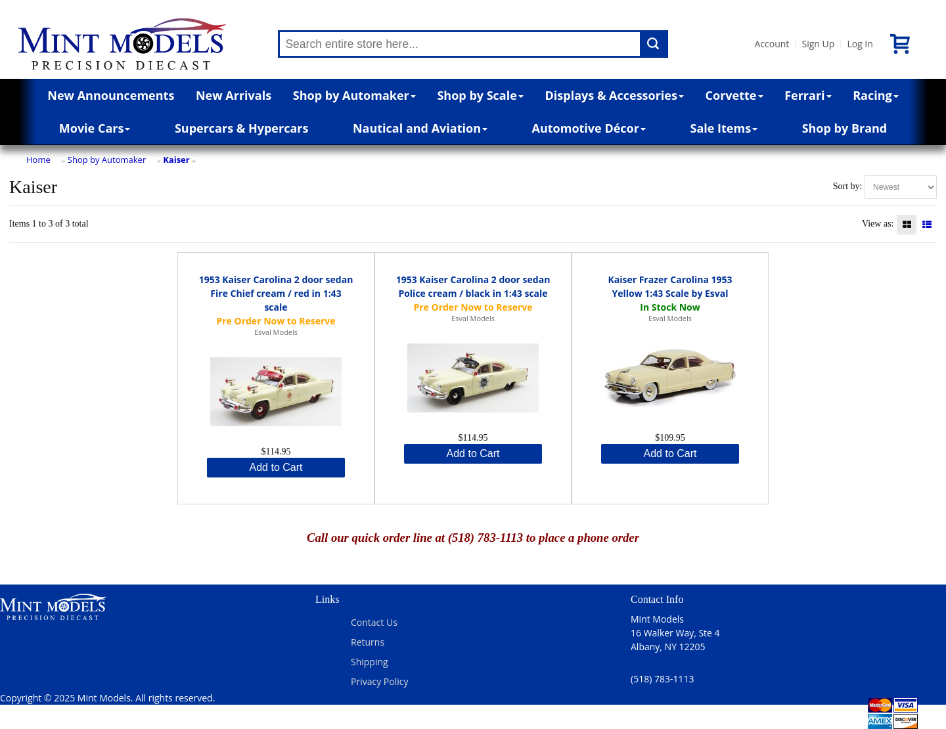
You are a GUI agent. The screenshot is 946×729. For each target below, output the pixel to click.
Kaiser (176, 160)
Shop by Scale (480, 95)
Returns (367, 642)
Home (38, 160)
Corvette (734, 95)
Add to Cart (276, 467)
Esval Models (276, 332)
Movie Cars (95, 128)
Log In (859, 43)
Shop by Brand (845, 128)
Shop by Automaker (354, 95)
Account (771, 43)
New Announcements (110, 95)
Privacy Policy (379, 681)
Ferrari (807, 95)
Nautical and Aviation (420, 128)
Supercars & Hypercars (242, 128)
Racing (876, 95)
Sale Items (723, 128)
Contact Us (374, 622)
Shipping (369, 661)
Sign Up (817, 43)
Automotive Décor (589, 128)
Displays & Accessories (614, 95)
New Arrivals (233, 95)
